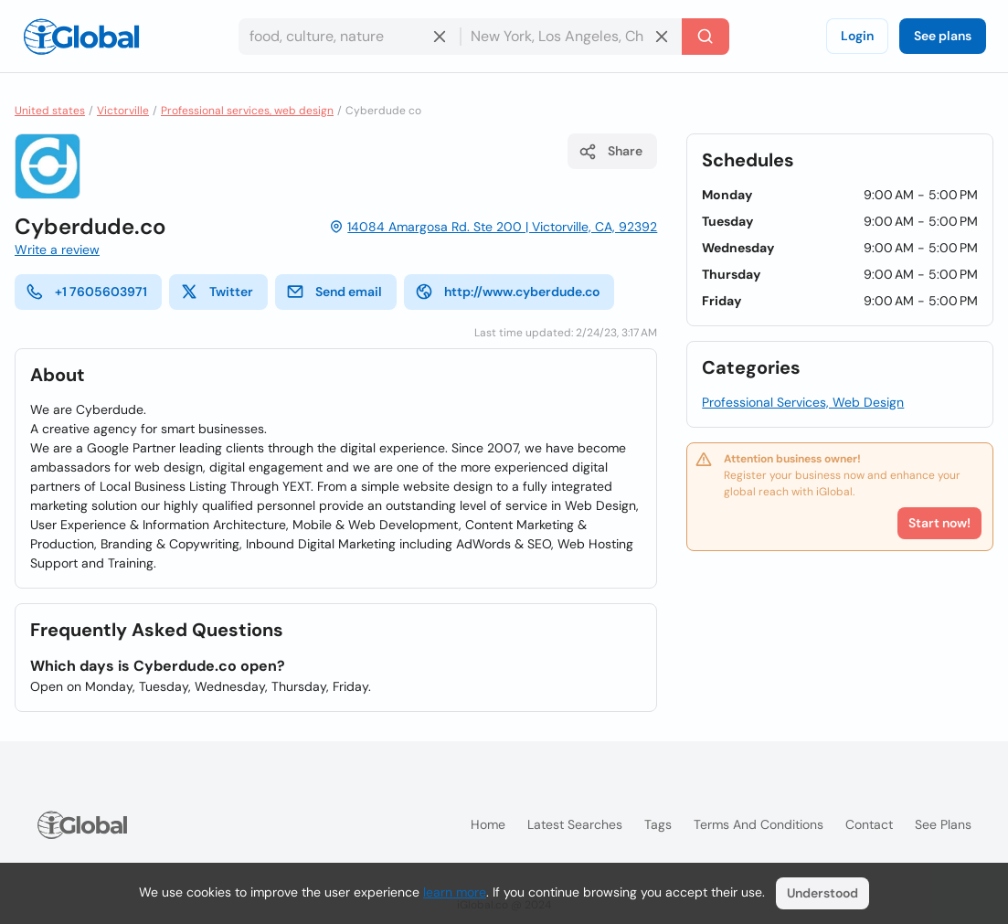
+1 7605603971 (86, 291)
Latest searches (574, 824)
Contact (869, 824)
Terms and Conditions (758, 824)
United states (50, 110)
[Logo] (81, 36)
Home (488, 824)
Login (857, 35)
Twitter (216, 291)
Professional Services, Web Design (803, 402)
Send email (334, 291)
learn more (454, 892)
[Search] (705, 36)
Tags (658, 824)
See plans (942, 35)
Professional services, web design (247, 110)
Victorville (123, 110)
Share (610, 152)
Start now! (939, 523)
